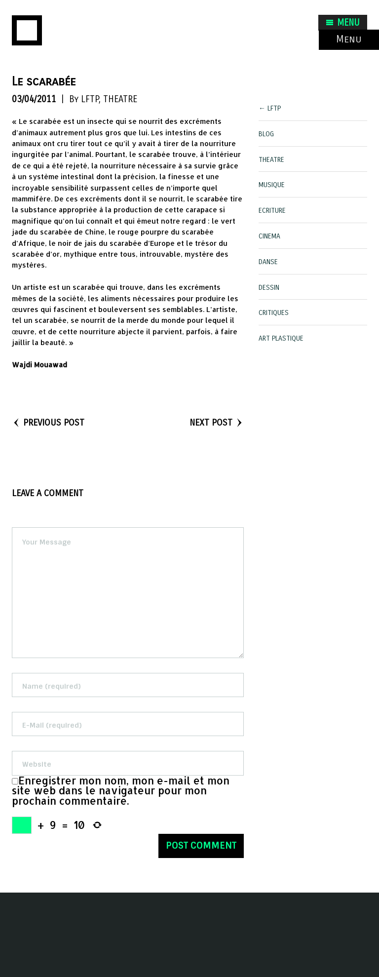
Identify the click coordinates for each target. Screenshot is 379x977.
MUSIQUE (272, 185)
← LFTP (270, 108)
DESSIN (269, 287)
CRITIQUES (274, 313)
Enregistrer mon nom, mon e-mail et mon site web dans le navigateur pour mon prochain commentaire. (120, 791)
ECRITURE (272, 210)
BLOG (266, 134)
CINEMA (269, 236)
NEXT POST (217, 422)
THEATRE (120, 99)
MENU (343, 22)
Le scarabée (44, 81)
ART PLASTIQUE (281, 338)
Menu (349, 39)
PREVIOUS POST (48, 422)
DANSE (268, 262)
